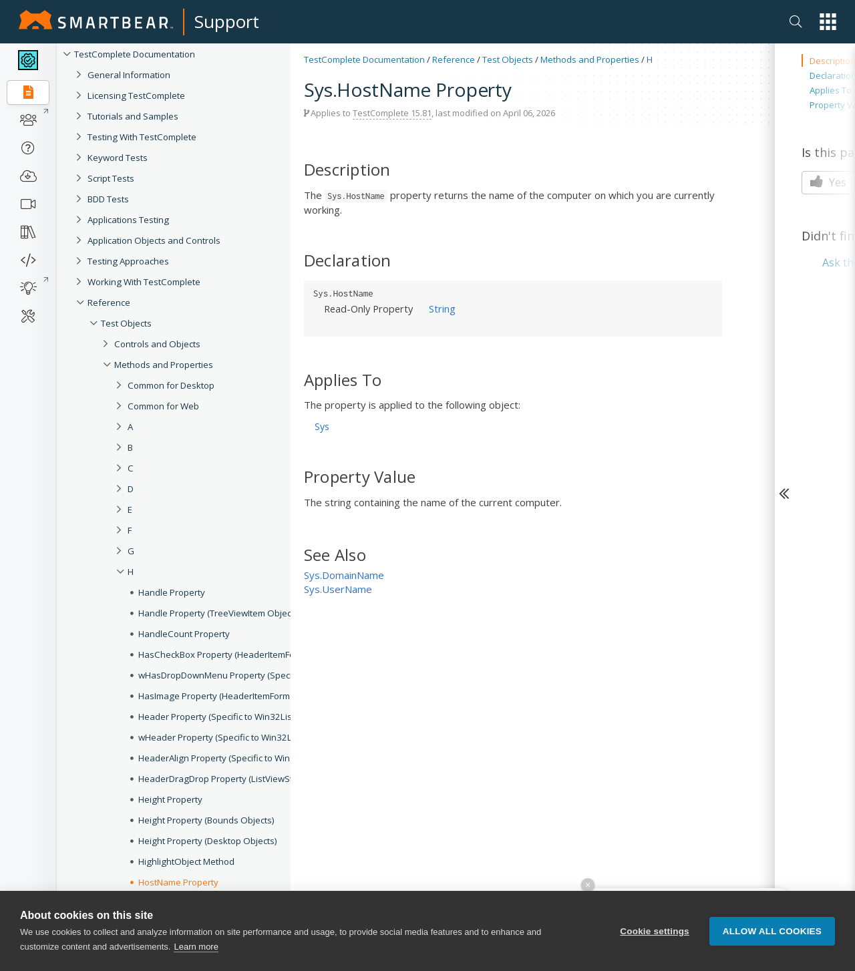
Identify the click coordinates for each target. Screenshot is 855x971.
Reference (453, 59)
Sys (322, 426)
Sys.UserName (338, 589)
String (442, 308)
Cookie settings (654, 931)
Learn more (196, 947)
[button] (828, 21)
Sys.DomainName (344, 575)
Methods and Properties (589, 59)
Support (226, 21)
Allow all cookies (772, 931)
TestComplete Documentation (134, 54)
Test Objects (507, 59)
